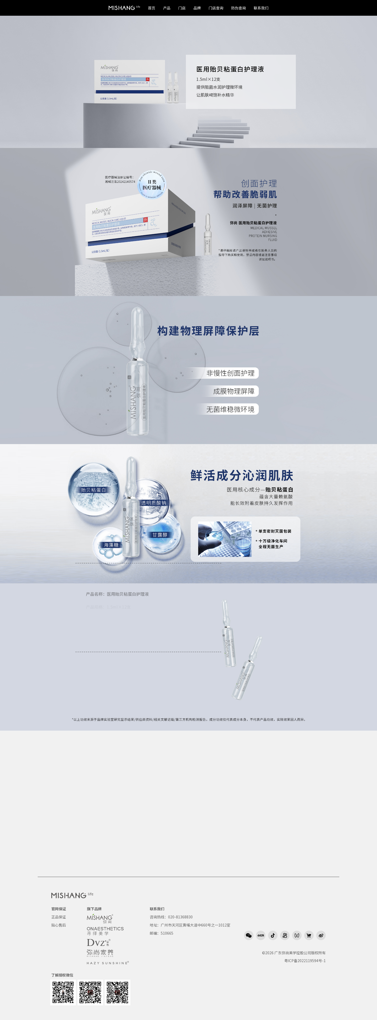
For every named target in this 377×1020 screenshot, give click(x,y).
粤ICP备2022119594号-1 (305, 960)
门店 (182, 8)
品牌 (197, 8)
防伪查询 (238, 8)
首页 (151, 8)
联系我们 (261, 8)
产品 (166, 8)
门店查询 (216, 8)
